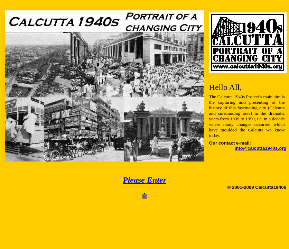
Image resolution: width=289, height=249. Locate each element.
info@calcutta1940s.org (261, 148)
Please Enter (144, 179)
